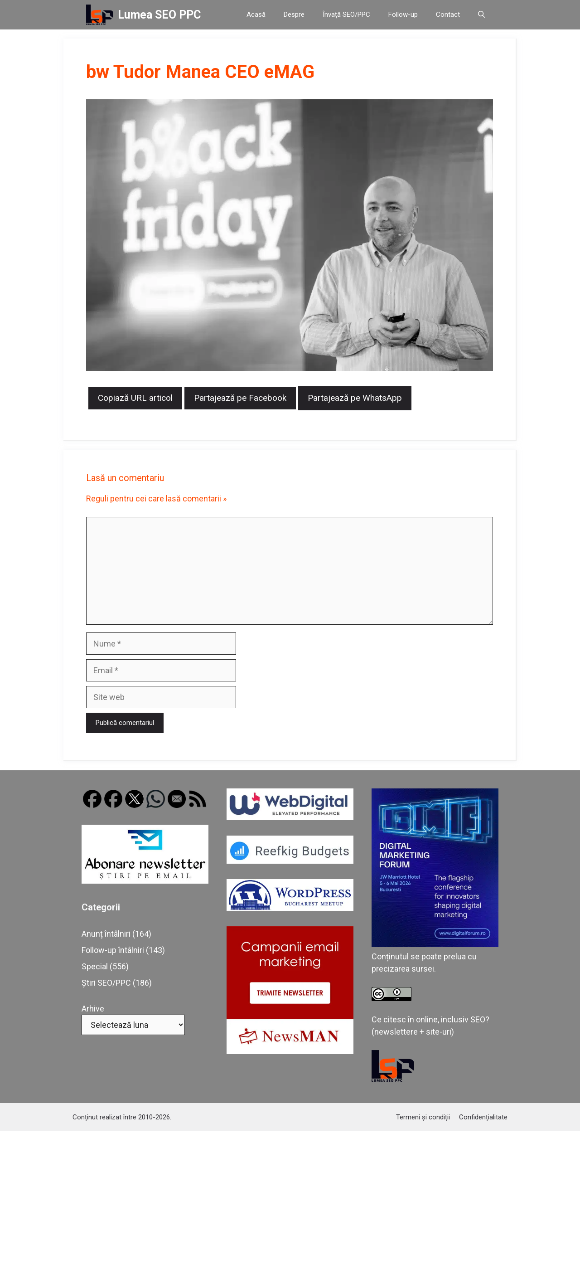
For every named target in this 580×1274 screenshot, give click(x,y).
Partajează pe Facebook (240, 398)
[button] (481, 14)
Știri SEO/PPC (106, 982)
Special (95, 966)
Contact (448, 14)
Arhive (93, 1008)
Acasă (256, 14)
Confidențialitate (483, 1117)
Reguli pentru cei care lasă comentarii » (156, 498)
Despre (294, 14)
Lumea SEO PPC (159, 14)
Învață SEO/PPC (346, 14)
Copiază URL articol (135, 398)
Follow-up (403, 14)
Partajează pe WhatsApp (355, 398)
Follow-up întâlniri (113, 950)
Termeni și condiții (423, 1117)
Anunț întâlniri (106, 933)
